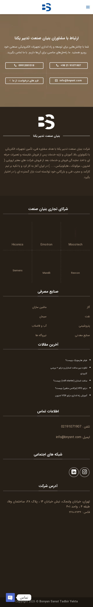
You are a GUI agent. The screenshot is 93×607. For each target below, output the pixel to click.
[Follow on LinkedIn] (74, 472)
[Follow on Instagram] (85, 472)
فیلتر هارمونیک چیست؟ (76, 360)
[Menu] (88, 7)
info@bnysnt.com (68, 437)
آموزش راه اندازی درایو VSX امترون (71, 395)
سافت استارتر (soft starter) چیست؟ (70, 381)
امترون (86, 166)
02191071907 (71, 426)
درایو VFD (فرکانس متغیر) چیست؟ (71, 388)
